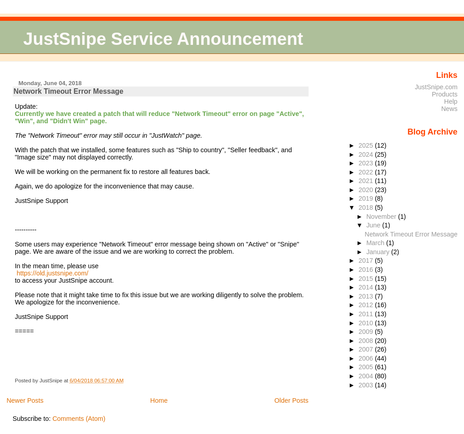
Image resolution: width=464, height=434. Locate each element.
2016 (366, 269)
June (374, 225)
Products (445, 94)
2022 (366, 172)
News (449, 108)
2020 (366, 189)
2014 (366, 287)
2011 (366, 314)
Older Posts (292, 400)
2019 (366, 198)
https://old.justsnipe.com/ (52, 273)
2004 (366, 376)
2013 (366, 296)
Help (451, 101)
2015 (366, 278)
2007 (366, 349)
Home (159, 400)
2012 (366, 305)
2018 (366, 207)
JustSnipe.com (436, 87)
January (378, 252)
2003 (366, 385)
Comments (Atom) (79, 418)
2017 (366, 260)
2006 (366, 358)
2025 (366, 145)
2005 (366, 367)
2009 (366, 331)
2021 (366, 180)
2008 (366, 340)
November (382, 216)
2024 (366, 154)
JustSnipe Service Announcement (163, 38)
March (376, 242)
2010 (366, 323)
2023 (366, 163)
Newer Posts (25, 400)
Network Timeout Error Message (68, 91)
